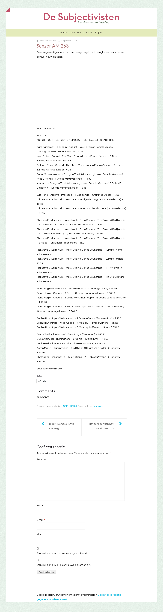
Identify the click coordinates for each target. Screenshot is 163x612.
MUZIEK (65, 406)
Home (63, 32)
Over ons (76, 32)
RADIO (73, 406)
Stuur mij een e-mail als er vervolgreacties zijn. (63, 553)
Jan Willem (50, 41)
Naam (41, 505)
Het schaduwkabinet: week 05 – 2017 (101, 426)
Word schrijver (94, 32)
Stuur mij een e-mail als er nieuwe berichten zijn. (64, 565)
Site (39, 534)
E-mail (41, 520)
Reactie (42, 459)
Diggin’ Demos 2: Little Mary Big (61, 426)
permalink (98, 406)
